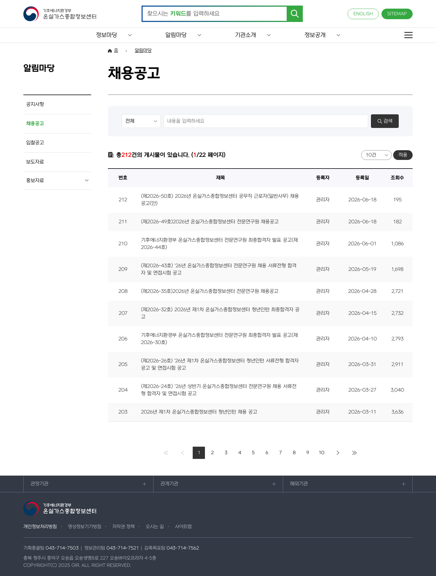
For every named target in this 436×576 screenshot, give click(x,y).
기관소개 (245, 35)
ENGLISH (363, 13)
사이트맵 (183, 526)
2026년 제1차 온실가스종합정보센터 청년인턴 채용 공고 (199, 412)
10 (321, 452)
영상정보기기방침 (84, 526)
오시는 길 (155, 526)
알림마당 (176, 35)
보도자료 (35, 162)
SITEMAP (397, 13)
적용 (402, 155)
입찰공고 (35, 142)
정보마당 (106, 35)
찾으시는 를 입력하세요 (183, 14)
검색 (385, 121)
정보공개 (315, 35)
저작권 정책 (123, 526)
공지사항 (35, 104)
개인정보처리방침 (40, 526)
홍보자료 (35, 180)
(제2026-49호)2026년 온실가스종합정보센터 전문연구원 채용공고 (210, 221)
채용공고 (35, 123)
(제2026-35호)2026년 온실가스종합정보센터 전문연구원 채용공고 (209, 291)
